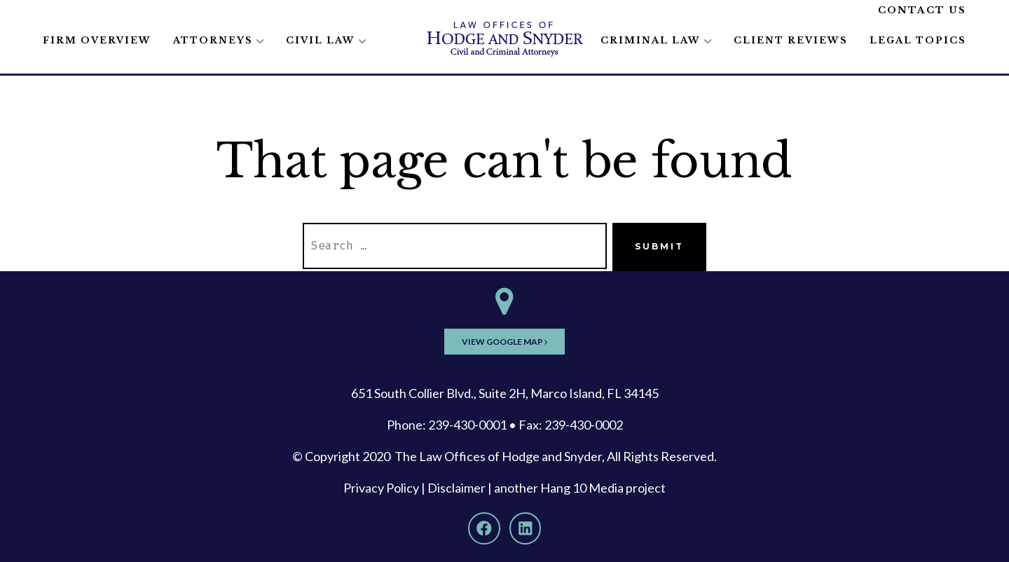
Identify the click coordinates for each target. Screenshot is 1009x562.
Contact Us (922, 10)
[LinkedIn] (525, 528)
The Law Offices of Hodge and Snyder (498, 456)
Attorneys (213, 40)
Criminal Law (650, 40)
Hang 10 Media (582, 487)
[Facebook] (484, 528)
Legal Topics (918, 40)
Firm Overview (97, 40)
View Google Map (504, 341)
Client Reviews (791, 40)
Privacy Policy (381, 487)
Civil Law (320, 40)
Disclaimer (456, 487)
